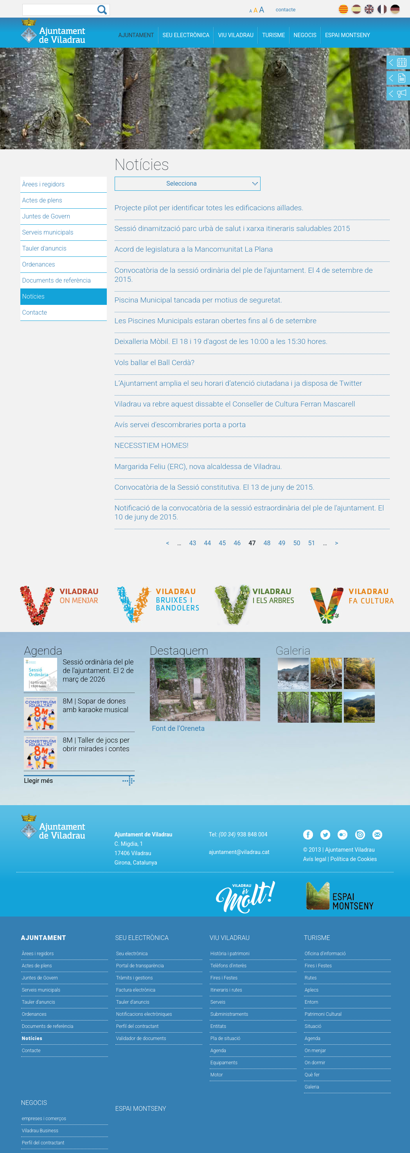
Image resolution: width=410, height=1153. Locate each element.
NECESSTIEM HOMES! (152, 445)
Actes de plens (42, 200)
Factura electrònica (135, 990)
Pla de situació (225, 1038)
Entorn (311, 1002)
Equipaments (223, 1062)
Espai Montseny (347, 35)
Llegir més (38, 780)
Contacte (34, 312)
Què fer (312, 1075)
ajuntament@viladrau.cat (239, 852)
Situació (313, 1026)
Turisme (273, 35)
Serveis (217, 1002)
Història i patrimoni (230, 953)
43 (192, 543)
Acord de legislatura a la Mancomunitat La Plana (194, 249)
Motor (216, 1075)
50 (296, 543)
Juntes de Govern (46, 216)
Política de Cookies (353, 859)
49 (281, 543)
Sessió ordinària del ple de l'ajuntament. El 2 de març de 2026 (98, 670)
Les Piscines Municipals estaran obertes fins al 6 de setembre (215, 320)
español (356, 9)
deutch (394, 9)
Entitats (218, 1026)
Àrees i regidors (43, 184)
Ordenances (38, 264)
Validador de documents (141, 1038)
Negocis (305, 35)
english (369, 9)
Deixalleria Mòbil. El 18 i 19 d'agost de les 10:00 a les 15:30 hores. (221, 341)
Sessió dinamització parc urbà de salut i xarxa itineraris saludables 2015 (232, 228)
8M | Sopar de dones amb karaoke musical (95, 705)
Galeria (312, 1087)
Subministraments (229, 1014)
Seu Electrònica (186, 35)
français (382, 9)
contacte (286, 10)
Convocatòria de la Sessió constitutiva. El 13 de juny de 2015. (215, 487)
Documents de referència (56, 280)
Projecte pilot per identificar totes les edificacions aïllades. (209, 207)
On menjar (315, 1050)
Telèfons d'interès (228, 966)
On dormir (315, 1062)
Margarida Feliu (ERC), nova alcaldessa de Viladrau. (198, 466)
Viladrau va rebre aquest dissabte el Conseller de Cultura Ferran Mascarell (235, 403)
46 (237, 543)
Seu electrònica (132, 953)
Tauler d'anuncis (44, 248)
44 (207, 543)
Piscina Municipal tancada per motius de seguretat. (198, 299)
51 (311, 543)
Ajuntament (136, 35)
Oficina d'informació (325, 953)
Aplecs (311, 990)
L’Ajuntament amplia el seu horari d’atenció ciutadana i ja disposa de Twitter (238, 383)
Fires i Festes (223, 978)
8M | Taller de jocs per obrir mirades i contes (96, 744)
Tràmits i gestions (134, 978)
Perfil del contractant (137, 1026)
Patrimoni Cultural (323, 1014)
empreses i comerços (44, 1118)
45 (222, 543)
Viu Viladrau (236, 35)
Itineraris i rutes (226, 990)
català (343, 9)
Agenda (218, 1050)
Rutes (310, 978)
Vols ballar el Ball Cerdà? (154, 362)
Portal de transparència (140, 966)
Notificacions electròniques (144, 1014)
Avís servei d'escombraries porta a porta (180, 424)
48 (267, 543)
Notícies (33, 296)
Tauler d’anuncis (132, 1002)
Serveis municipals (48, 232)
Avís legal (314, 859)
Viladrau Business (40, 1130)
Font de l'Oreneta (178, 728)
